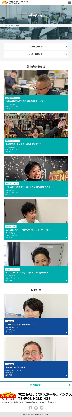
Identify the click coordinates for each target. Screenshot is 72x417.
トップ (5, 25)
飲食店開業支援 (36, 47)
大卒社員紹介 (36, 385)
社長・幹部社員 (36, 54)
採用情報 (11, 25)
